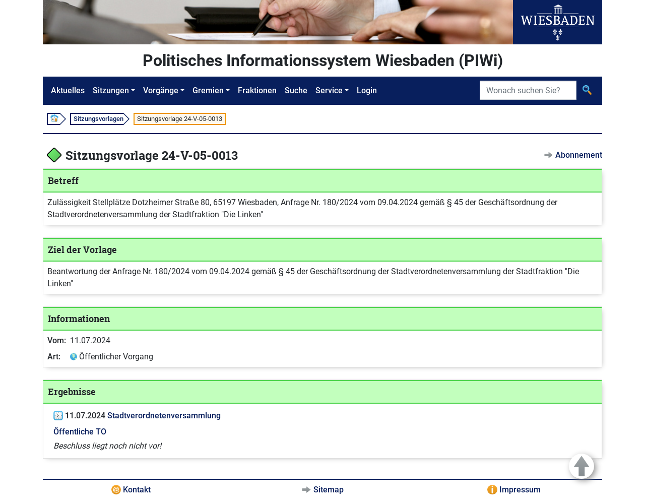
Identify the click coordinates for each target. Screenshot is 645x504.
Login (367, 90)
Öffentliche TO (79, 431)
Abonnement (578, 155)
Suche (296, 90)
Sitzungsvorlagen (98, 118)
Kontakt (137, 489)
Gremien (208, 90)
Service (329, 90)
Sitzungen (111, 90)
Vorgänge (160, 90)
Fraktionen (257, 90)
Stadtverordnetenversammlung (164, 415)
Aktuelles (68, 90)
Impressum (520, 489)
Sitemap (328, 489)
